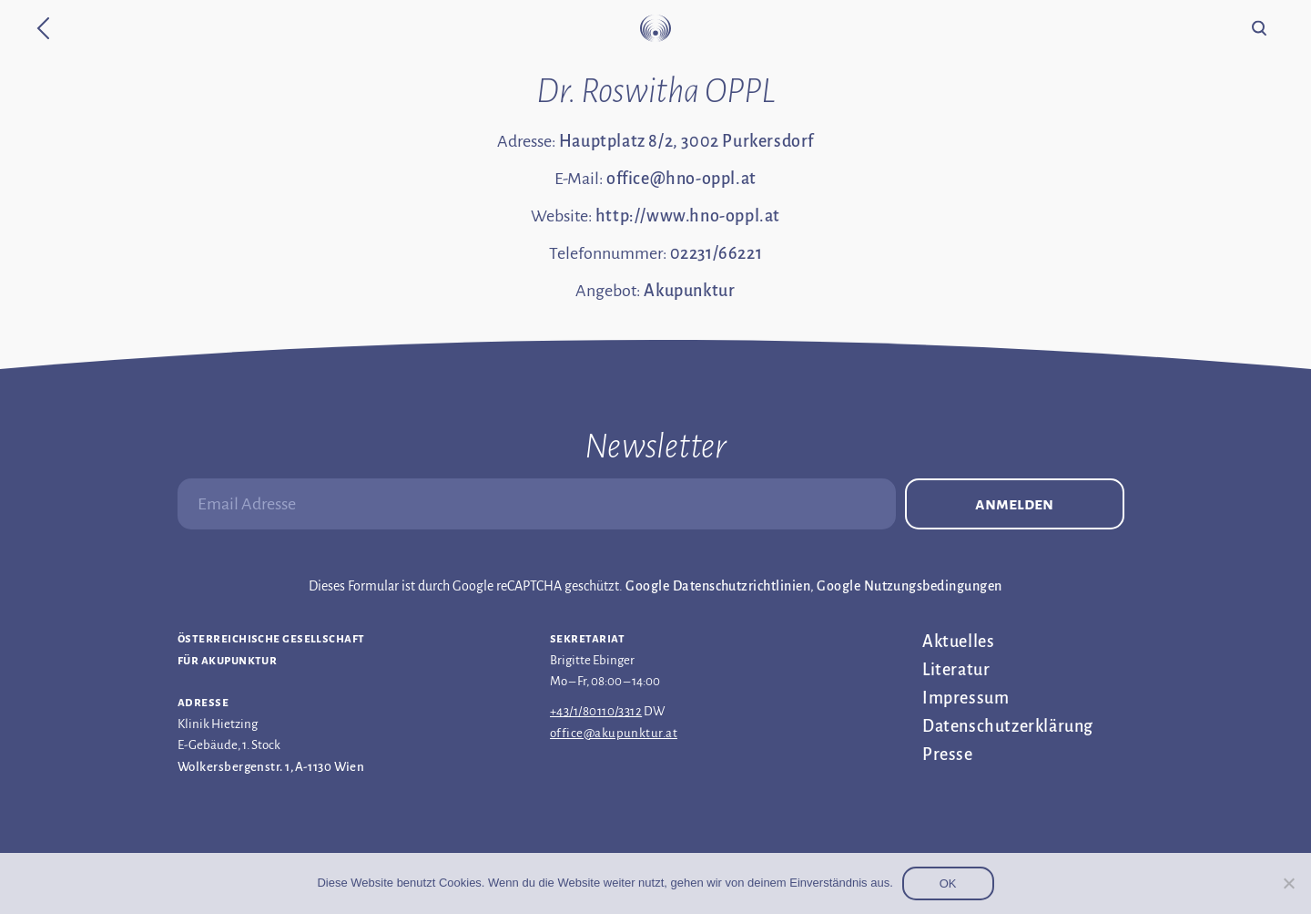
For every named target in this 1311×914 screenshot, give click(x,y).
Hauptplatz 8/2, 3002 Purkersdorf (686, 141)
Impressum (965, 698)
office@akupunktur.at (613, 733)
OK (948, 883)
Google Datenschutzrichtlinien (717, 586)
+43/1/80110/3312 (596, 711)
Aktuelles (958, 641)
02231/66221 (716, 253)
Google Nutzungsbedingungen (909, 586)
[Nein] (1288, 883)
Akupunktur (689, 291)
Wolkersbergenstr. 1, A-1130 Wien (271, 767)
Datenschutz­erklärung (1007, 726)
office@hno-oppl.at (681, 178)
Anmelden (1014, 504)
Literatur (956, 670)
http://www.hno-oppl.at (687, 216)
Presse (947, 754)
